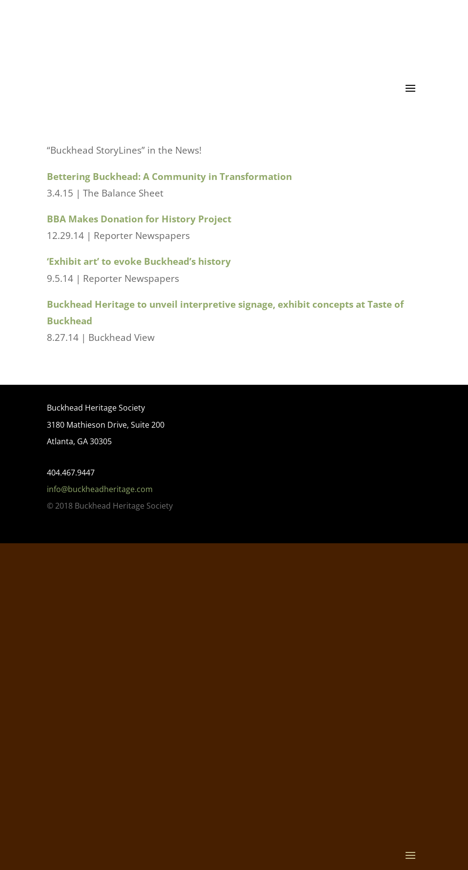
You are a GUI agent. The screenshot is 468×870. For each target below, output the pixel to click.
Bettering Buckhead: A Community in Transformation (169, 176)
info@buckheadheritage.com (100, 489)
